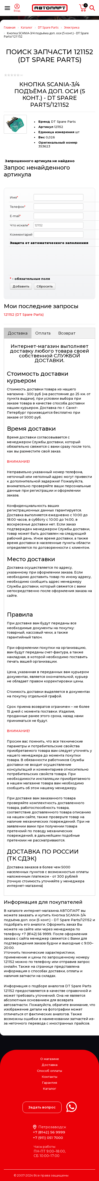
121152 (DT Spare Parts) (24, 314)
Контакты (49, 1077)
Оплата (43, 333)
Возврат (66, 333)
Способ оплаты (49, 1071)
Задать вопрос (42, 1107)
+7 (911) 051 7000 (48, 1137)
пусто (83, 7)
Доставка (18, 333)
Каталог (49, 1088)
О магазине (49, 1059)
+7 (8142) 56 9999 (49, 1132)
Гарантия (49, 1082)
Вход (17, 11)
